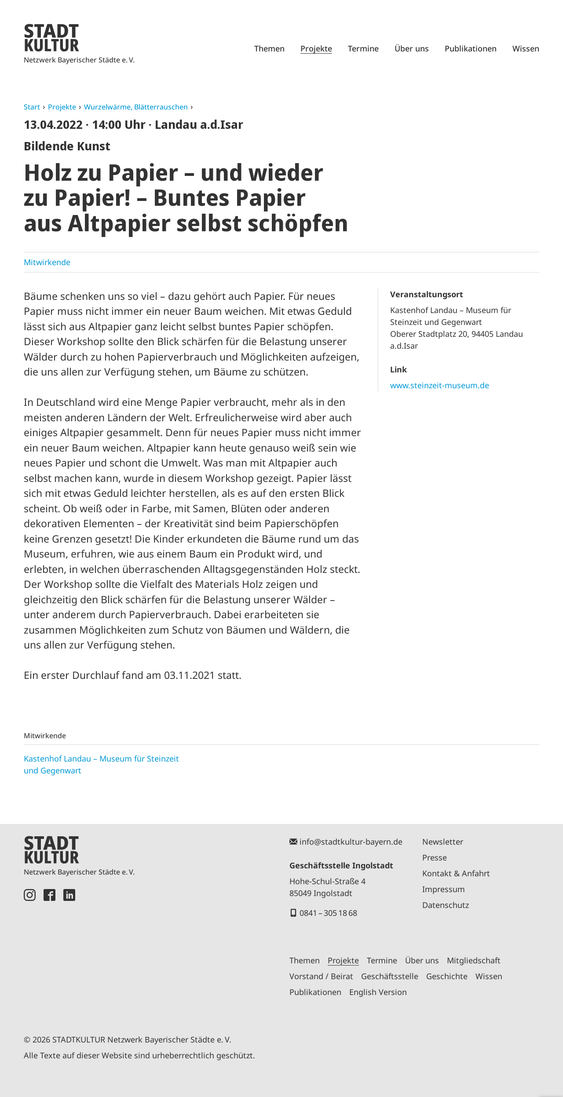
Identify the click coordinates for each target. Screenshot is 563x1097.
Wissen (525, 48)
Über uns (412, 48)
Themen (269, 48)
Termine (363, 48)
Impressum (443, 889)
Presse (434, 857)
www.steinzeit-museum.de (439, 385)
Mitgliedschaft (474, 960)
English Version (378, 992)
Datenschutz (445, 905)
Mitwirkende (47, 262)
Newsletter (442, 841)
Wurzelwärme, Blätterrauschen (136, 107)
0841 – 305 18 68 (328, 912)
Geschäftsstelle (389, 976)
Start (32, 107)
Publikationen (471, 48)
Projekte (316, 48)
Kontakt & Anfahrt (456, 873)
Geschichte (447, 976)
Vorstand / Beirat (321, 976)
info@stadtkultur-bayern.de (351, 841)
